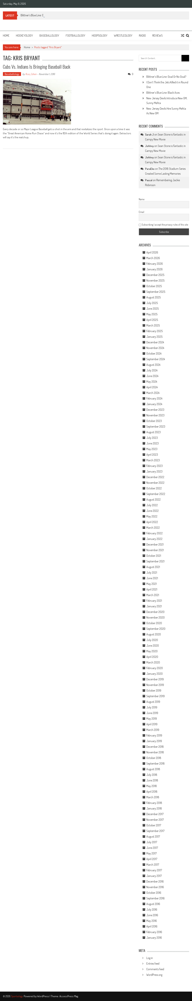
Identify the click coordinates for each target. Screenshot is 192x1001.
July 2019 (151, 707)
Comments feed (155, 969)
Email (141, 211)
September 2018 (155, 763)
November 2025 (155, 280)
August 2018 (153, 769)
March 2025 (153, 325)
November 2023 (155, 415)
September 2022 (155, 494)
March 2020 (153, 662)
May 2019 (151, 718)
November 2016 (155, 887)
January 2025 (154, 336)
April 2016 (151, 926)
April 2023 (152, 454)
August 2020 (153, 634)
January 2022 (154, 539)
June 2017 (152, 848)
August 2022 (153, 499)
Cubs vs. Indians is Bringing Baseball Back (36, 66)
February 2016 (154, 932)
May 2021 (151, 584)
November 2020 (155, 617)
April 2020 (152, 657)
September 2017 (155, 831)
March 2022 (153, 527)
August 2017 (153, 836)
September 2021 (155, 561)
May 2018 (151, 786)
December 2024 (155, 342)
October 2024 (153, 353)
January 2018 (154, 808)
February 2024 (154, 398)
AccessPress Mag (68, 996)
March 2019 (152, 730)
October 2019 (153, 690)
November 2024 (155, 348)
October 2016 (153, 892)
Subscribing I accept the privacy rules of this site (163, 224)
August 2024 (153, 365)
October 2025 (154, 286)
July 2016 (151, 909)
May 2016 (151, 921)
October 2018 (153, 758)
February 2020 (154, 668)
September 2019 (155, 696)
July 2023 (152, 438)
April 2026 (152, 252)
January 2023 (154, 471)
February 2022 (154, 533)
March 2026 (153, 258)
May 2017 (151, 853)
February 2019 (154, 735)
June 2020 (152, 645)
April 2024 (152, 387)
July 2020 (152, 640)
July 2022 (152, 505)
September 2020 (155, 628)
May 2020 (152, 651)
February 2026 (154, 263)
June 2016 (152, 915)
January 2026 (154, 269)
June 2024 (152, 376)
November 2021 (155, 550)
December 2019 (155, 679)
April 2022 (152, 522)
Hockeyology (24, 35)
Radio (142, 35)
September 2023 (155, 426)
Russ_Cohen (31, 74)
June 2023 (152, 443)
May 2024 (151, 381)
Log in (149, 958)
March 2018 (152, 797)
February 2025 (154, 331)
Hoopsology (99, 35)
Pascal (148, 180)
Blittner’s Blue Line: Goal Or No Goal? (166, 76)
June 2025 (152, 308)
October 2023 (154, 421)
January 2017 (154, 876)
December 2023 (155, 409)
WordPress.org (154, 975)
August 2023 (153, 432)
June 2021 (152, 578)
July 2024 (151, 370)
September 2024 (155, 359)
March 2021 (152, 595)
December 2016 (155, 881)
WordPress (43, 996)
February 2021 (154, 600)
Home (6, 35)
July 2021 (151, 572)
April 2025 (152, 320)
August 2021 (153, 567)
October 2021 (153, 555)
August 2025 (153, 297)
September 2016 (155, 898)
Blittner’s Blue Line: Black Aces (163, 92)
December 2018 (155, 746)
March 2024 (152, 393)
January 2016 (154, 937)
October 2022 (154, 488)
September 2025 (155, 292)
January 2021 (154, 606)
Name (141, 199)
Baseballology (49, 35)
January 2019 (154, 741)
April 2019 (151, 724)
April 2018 (151, 791)
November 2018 (155, 752)
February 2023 (154, 466)
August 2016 (153, 904)
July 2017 (151, 842)
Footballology (75, 35)
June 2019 (152, 713)
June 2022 (152, 511)
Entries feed (152, 963)
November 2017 (155, 819)
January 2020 (154, 673)
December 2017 (155, 814)
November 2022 (155, 482)
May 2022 (151, 516)
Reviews (157, 35)
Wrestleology (123, 35)
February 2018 (154, 803)
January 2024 (154, 404)
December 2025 (155, 275)
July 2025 (152, 303)
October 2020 (154, 623)
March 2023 (153, 460)
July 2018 (151, 775)
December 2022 (155, 477)
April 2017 (151, 859)
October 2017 (153, 825)
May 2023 (151, 449)
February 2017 (154, 870)
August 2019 (153, 702)
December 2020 (155, 612)
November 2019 (155, 685)
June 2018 (152, 780)
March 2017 (152, 864)
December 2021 (155, 544)
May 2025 (151, 314)
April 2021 (151, 589)
